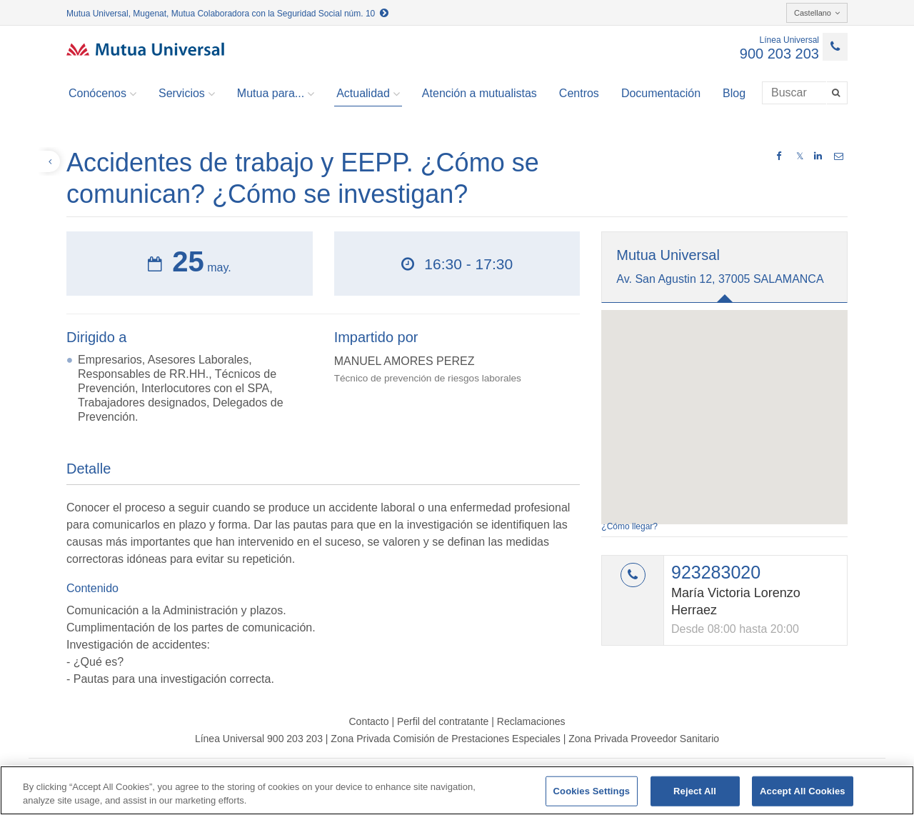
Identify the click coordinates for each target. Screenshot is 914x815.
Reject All (694, 791)
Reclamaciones (531, 721)
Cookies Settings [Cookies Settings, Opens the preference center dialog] (592, 791)
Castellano (817, 13)
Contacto (368, 721)
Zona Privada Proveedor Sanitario (643, 738)
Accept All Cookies (802, 791)
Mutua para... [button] (275, 93)
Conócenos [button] (102, 93)
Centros (579, 93)
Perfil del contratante (442, 721)
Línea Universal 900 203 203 (259, 738)
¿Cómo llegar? (629, 526)
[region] (457, 790)
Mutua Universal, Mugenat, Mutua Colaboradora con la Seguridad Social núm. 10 (227, 14)
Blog (734, 93)
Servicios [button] (187, 93)
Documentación (660, 93)
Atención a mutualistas (479, 93)
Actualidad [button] (368, 93)
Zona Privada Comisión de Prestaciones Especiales (445, 738)
